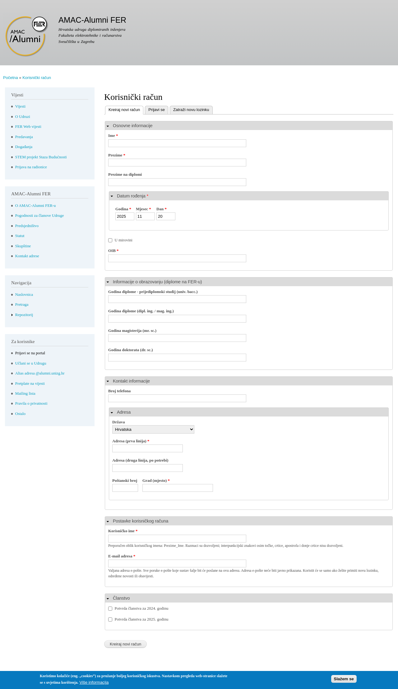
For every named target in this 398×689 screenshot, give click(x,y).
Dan (161, 209)
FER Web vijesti (28, 126)
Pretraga (22, 304)
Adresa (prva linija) (130, 441)
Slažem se (344, 681)
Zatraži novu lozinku (191, 109)
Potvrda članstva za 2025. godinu (142, 619)
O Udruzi (22, 116)
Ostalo (20, 414)
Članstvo (121, 598)
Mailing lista (25, 393)
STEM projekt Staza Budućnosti (41, 157)
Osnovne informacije (133, 125)
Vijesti (20, 106)
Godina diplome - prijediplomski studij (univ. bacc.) (153, 291)
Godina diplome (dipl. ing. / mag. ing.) (141, 311)
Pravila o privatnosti (31, 403)
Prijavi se (156, 109)
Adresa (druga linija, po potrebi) (140, 460)
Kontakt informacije (131, 381)
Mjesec (143, 209)
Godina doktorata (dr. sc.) (130, 349)
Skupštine (23, 246)
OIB (113, 250)
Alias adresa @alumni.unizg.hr (40, 373)
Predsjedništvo (27, 226)
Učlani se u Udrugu (30, 363)
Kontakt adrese (27, 256)
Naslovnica (24, 294)
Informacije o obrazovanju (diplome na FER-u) (157, 281)
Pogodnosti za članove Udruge (39, 215)
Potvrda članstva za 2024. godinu (142, 608)
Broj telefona (119, 391)
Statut (20, 236)
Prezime (116, 155)
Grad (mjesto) (156, 480)
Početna (10, 77)
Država (118, 422)
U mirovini (123, 240)
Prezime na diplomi (125, 174)
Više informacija (94, 684)
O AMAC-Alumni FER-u (35, 205)
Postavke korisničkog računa (140, 521)
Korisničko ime (123, 530)
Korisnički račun (36, 77)
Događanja (23, 147)
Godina (123, 209)
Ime (113, 135)
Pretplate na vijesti (30, 383)
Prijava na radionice (31, 167)
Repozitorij (24, 315)
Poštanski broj (124, 480)
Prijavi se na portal (30, 353)
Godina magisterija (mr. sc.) (132, 330)
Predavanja (24, 137)
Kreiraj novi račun (122, 109)
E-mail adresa (121, 556)
